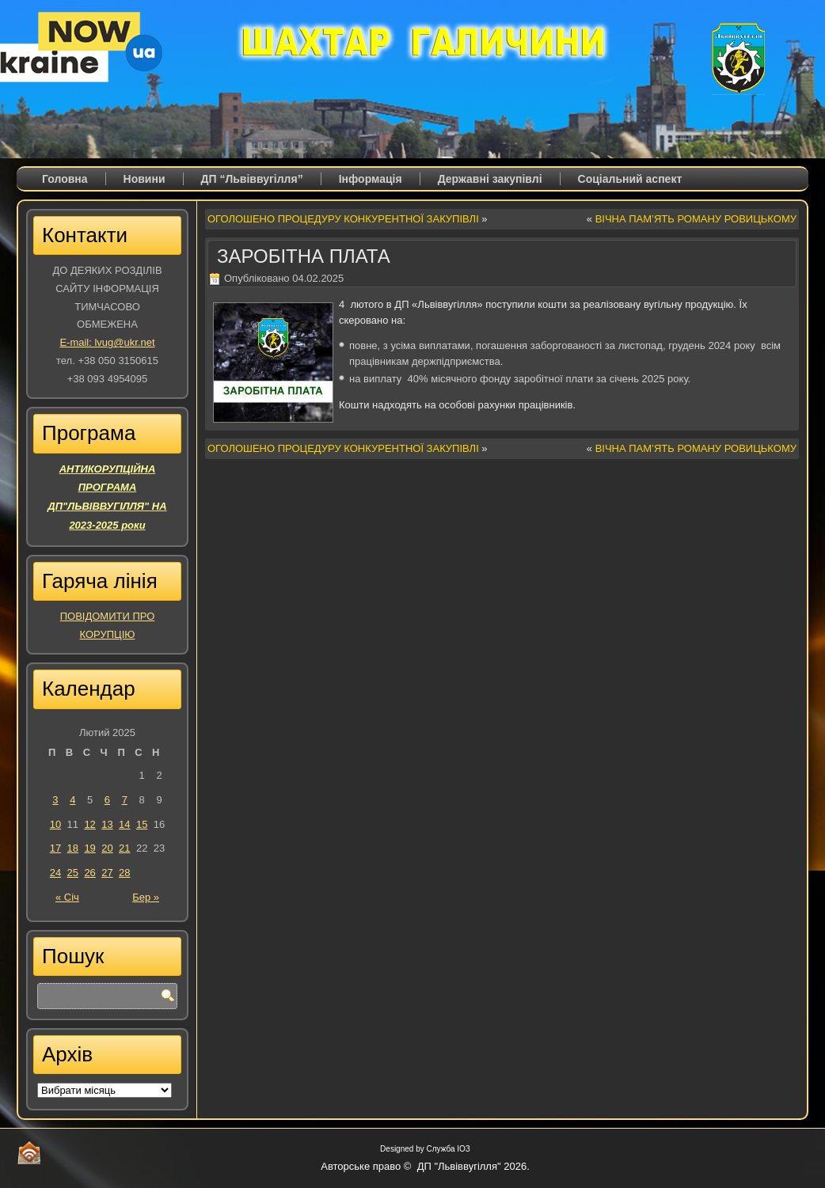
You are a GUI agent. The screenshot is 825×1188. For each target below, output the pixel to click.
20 (106, 848)
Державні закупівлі (490, 179)
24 (55, 873)
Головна (65, 179)
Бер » (145, 897)
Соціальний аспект (630, 179)
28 (124, 873)
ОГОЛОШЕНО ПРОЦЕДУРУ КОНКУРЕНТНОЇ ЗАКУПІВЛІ (343, 219)
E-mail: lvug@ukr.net (106, 342)
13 (106, 824)
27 (106, 873)
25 (72, 873)
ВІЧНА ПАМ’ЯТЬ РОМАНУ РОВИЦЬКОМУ (695, 219)
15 (141, 824)
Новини (144, 179)
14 (124, 824)
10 (55, 824)
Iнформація (370, 179)
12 (89, 824)
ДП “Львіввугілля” (252, 179)
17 (55, 848)
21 (124, 848)
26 (89, 873)
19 (89, 848)
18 (72, 848)
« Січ (67, 897)
